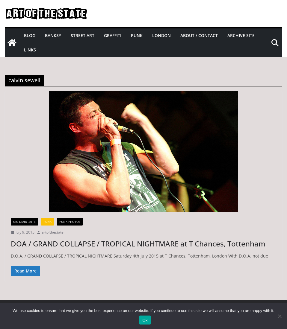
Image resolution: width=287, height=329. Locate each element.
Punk (137, 35)
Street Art (82, 35)
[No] (280, 316)
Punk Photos (69, 222)
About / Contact (199, 35)
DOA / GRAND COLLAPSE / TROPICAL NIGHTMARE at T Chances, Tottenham (138, 244)
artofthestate (53, 232)
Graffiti (112, 35)
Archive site (241, 35)
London (161, 35)
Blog (29, 35)
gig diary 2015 (24, 222)
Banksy (53, 35)
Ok (144, 320)
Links (30, 50)
